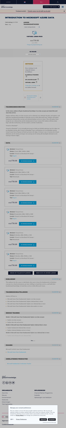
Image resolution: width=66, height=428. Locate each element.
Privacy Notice (20, 415)
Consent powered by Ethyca (49, 422)
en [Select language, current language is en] (13, 419)
